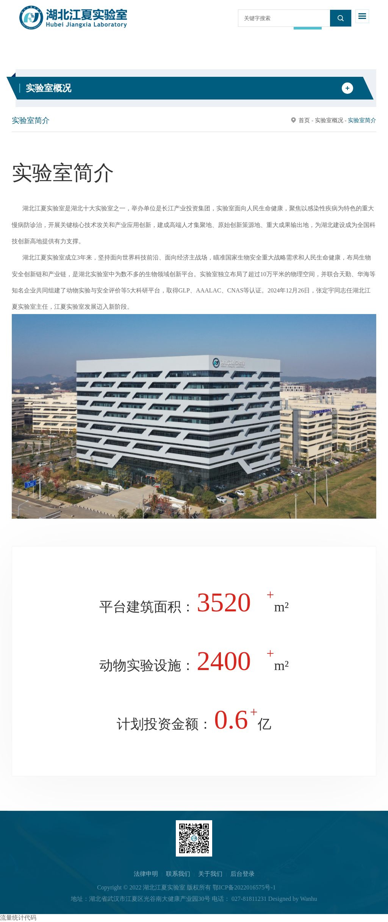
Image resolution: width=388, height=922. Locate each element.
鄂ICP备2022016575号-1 (244, 887)
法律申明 (146, 874)
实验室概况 (329, 120)
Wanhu (308, 899)
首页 (304, 120)
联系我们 (178, 874)
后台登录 (242, 874)
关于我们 (210, 874)
